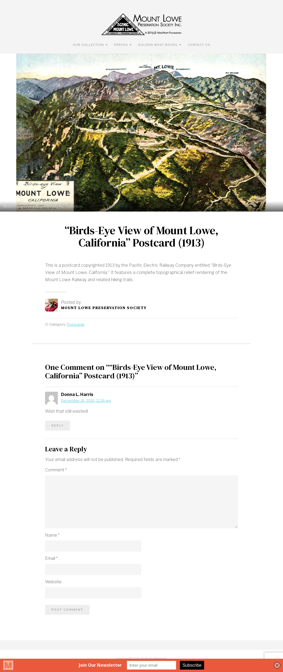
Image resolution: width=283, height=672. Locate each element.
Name (52, 535)
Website (53, 581)
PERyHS (121, 45)
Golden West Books (157, 45)
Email (51, 558)
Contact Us (199, 45)
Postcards (75, 324)
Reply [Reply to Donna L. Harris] (57, 425)
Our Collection (88, 45)
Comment (56, 469)
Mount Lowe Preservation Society (104, 307)
